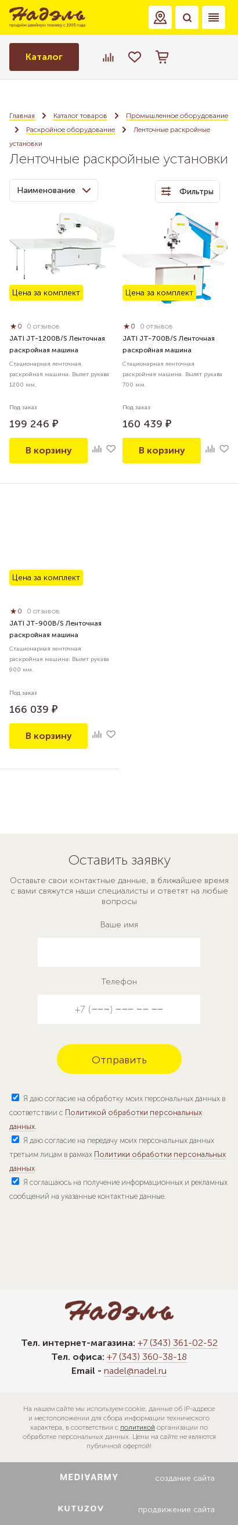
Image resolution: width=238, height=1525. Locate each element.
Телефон (119, 982)
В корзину (49, 450)
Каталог (44, 56)
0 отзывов (43, 326)
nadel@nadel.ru (135, 1370)
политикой (137, 1427)
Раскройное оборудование (70, 130)
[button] (160, 17)
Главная (22, 116)
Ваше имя (119, 925)
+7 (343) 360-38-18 (147, 1356)
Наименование (54, 190)
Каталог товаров (80, 116)
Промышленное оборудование (177, 116)
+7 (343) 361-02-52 (178, 1342)
